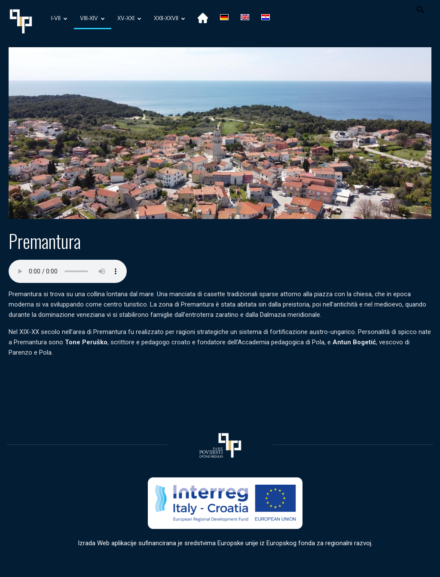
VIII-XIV (92, 19)
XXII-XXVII (169, 19)
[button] (420, 11)
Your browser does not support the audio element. (68, 271)
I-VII (59, 19)
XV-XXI (129, 19)
